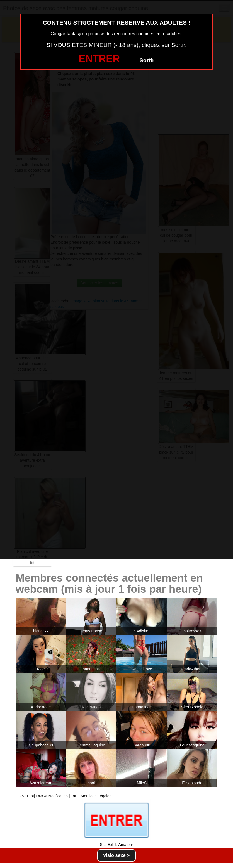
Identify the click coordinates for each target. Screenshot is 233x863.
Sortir (146, 60)
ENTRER (99, 59)
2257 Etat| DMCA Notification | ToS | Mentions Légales (64, 796)
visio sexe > (116, 855)
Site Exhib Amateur (116, 844)
